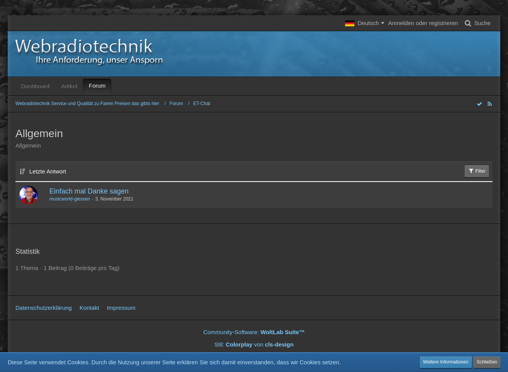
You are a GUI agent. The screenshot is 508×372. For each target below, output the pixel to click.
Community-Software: (254, 332)
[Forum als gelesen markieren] (479, 103)
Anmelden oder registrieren (423, 23)
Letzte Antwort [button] (47, 171)
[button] (364, 23)
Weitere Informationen (446, 362)
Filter (477, 171)
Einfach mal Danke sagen (89, 191)
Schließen (487, 362)
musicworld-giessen (69, 199)
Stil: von (253, 344)
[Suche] (476, 23)
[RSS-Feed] (489, 103)
